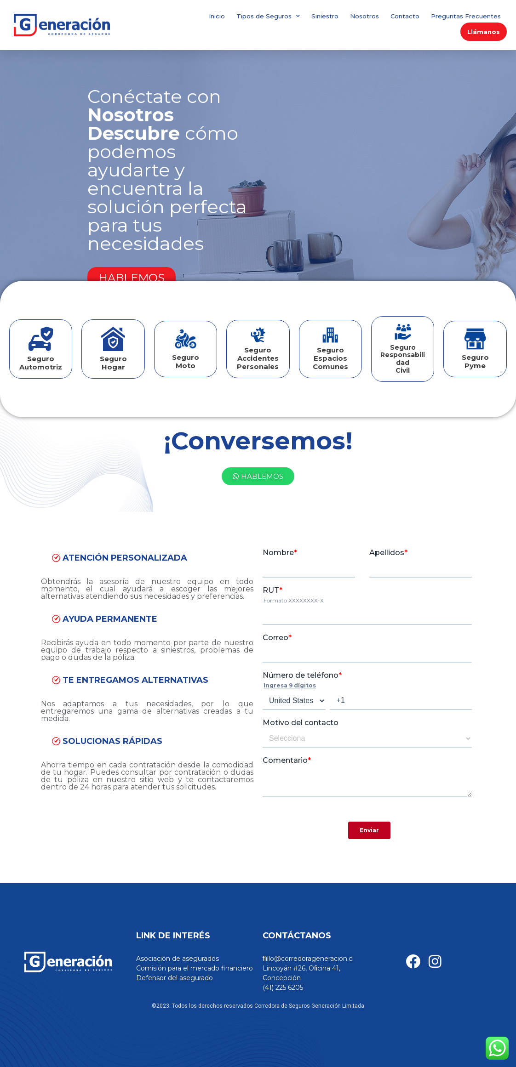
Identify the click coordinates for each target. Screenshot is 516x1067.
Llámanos (483, 31)
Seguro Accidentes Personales (258, 358)
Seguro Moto (185, 361)
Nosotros (364, 16)
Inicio (217, 16)
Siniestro (324, 16)
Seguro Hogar (113, 362)
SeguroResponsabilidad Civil (402, 359)
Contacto (404, 16)
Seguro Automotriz (40, 362)
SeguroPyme (475, 361)
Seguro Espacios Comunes (330, 358)
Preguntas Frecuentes (466, 16)
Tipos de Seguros (268, 16)
